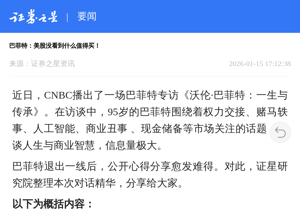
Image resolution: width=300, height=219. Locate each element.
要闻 (87, 16)
